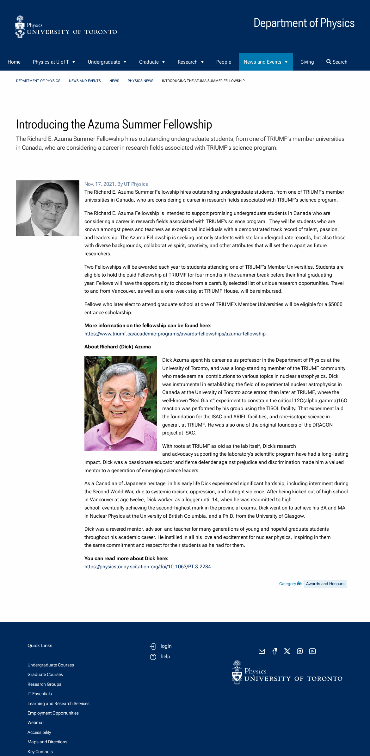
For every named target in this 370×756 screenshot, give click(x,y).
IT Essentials (40, 693)
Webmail (36, 722)
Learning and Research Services (58, 703)
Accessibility (39, 732)
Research (188, 62)
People (223, 62)
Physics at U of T (51, 62)
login (166, 646)
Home (14, 62)
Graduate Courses (45, 674)
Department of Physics (38, 81)
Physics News (140, 81)
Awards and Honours (325, 583)
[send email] (262, 651)
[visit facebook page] (274, 651)
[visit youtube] (312, 651)
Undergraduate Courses (51, 664)
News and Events (262, 62)
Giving (307, 62)
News (114, 81)
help (165, 656)
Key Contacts (40, 751)
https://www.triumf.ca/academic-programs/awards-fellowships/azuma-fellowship (175, 334)
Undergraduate (104, 62)
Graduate (149, 62)
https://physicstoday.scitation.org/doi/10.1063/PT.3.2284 (147, 567)
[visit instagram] (300, 651)
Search (337, 62)
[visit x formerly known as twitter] (287, 651)
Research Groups (44, 684)
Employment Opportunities (53, 712)
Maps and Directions (47, 741)
